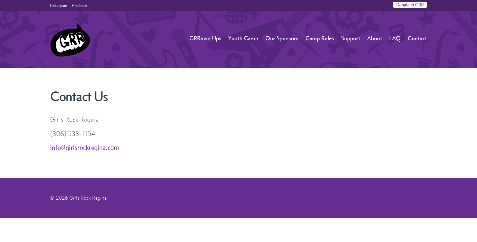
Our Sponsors (281, 38)
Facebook (79, 5)
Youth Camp (243, 38)
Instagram (58, 5)
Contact (417, 38)
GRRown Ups (205, 38)
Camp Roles (319, 38)
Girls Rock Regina (70, 39)
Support (350, 38)
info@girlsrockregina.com (84, 148)
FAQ (395, 38)
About (374, 38)
